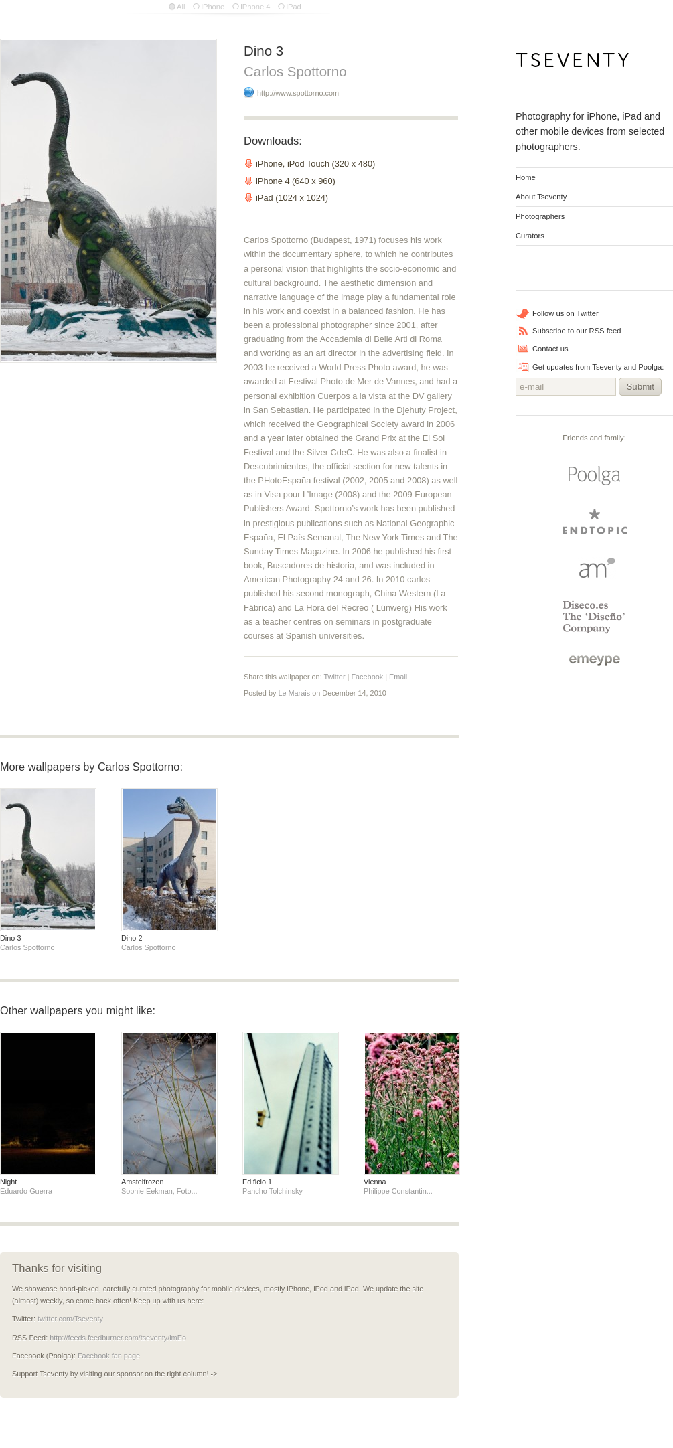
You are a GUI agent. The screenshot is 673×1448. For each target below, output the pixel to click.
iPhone (212, 7)
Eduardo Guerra (26, 1191)
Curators (530, 236)
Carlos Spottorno (295, 71)
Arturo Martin (594, 567)
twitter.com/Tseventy (70, 1319)
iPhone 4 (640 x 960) (295, 181)
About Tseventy (541, 197)
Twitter (335, 677)
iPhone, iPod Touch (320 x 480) (315, 164)
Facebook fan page (109, 1356)
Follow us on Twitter (565, 313)
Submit (640, 387)
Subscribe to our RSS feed (576, 331)
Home (526, 177)
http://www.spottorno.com (298, 93)
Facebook (367, 677)
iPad (293, 7)
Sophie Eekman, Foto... (159, 1191)
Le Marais (294, 693)
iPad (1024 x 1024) (292, 198)
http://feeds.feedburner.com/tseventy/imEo (118, 1338)
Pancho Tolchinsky (272, 1191)
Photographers (540, 216)
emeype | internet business (594, 660)
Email (398, 677)
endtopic (594, 521)
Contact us (550, 349)
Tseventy (573, 64)
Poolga (595, 476)
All (181, 7)
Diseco (594, 617)
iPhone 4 (255, 7)
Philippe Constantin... (398, 1191)
